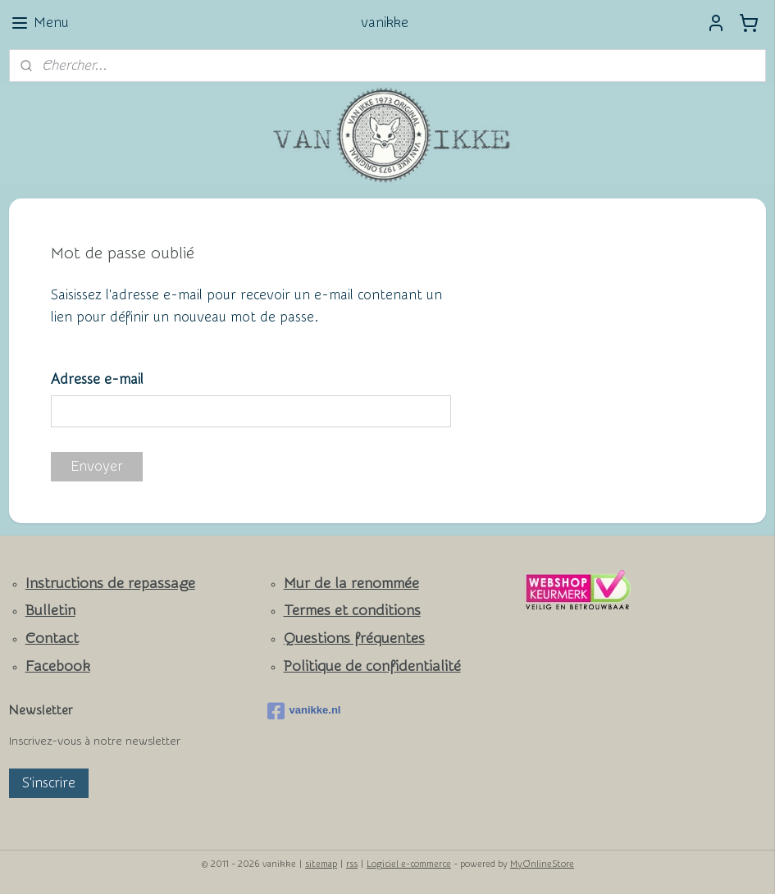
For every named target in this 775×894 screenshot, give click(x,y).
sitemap (321, 864)
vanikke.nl (304, 711)
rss (352, 864)
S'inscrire (48, 783)
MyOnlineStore (542, 864)
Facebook (57, 666)
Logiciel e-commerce (409, 864)
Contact (52, 638)
